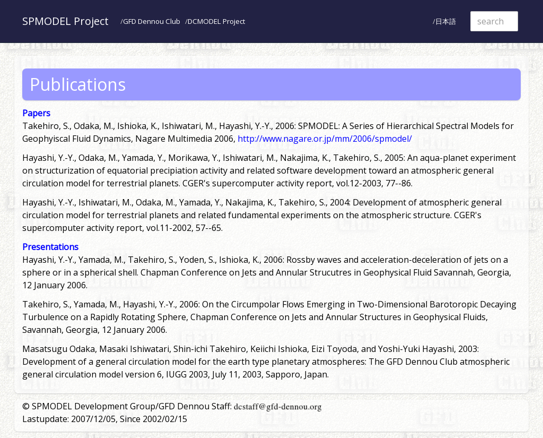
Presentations (50, 247)
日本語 (445, 21)
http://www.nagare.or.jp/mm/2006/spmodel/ (325, 138)
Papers (36, 113)
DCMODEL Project (216, 21)
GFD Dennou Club (151, 21)
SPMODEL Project (65, 21)
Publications (78, 84)
